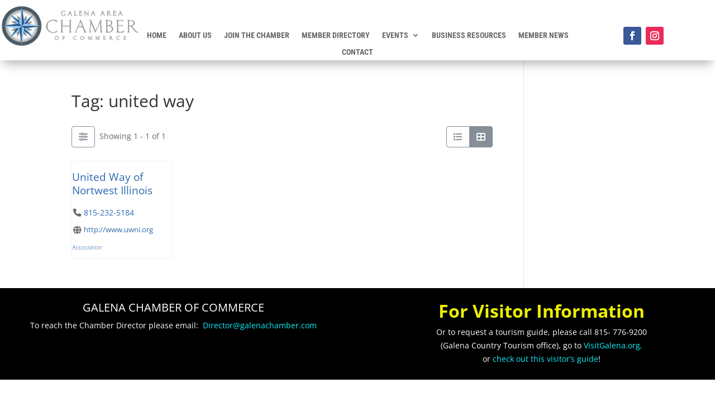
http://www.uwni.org (118, 229)
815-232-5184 (109, 212)
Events (395, 35)
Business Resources (469, 35)
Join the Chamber (256, 35)
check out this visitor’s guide (545, 358)
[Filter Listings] (83, 136)
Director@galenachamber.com (260, 325)
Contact (357, 52)
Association (87, 247)
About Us (195, 35)
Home (156, 35)
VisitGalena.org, (613, 345)
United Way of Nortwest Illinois (112, 183)
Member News (543, 35)
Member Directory (336, 35)
